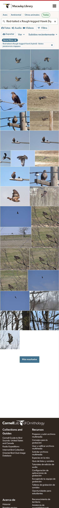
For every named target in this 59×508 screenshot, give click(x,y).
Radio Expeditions (11, 447)
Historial (6, 504)
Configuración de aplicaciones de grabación (40, 473)
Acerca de (9, 500)
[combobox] (29, 21)
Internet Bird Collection (13, 450)
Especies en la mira (41, 458)
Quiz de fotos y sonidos (43, 461)
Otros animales (32, 15)
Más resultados (29, 359)
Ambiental (16, 15)
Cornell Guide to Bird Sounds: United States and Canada (13, 440)
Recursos (38, 429)
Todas (46, 15)
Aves (5, 15)
